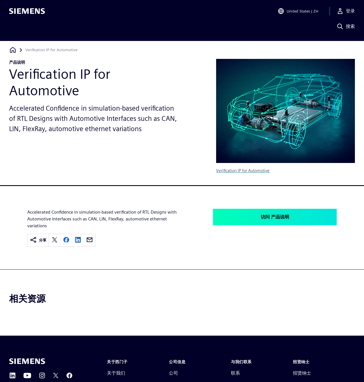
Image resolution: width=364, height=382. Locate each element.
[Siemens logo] (27, 12)
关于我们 (116, 373)
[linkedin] (78, 240)
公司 (173, 373)
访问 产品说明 (275, 217)
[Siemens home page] (27, 361)
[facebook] (66, 240)
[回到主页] (12, 49)
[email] (89, 240)
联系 (235, 373)
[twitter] (54, 240)
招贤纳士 (302, 373)
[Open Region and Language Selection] (297, 12)
